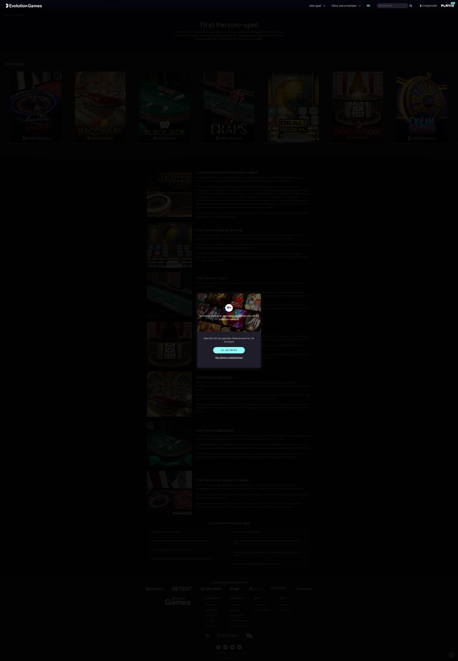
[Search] (392, 5)
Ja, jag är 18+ (229, 350)
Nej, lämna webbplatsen (229, 357)
